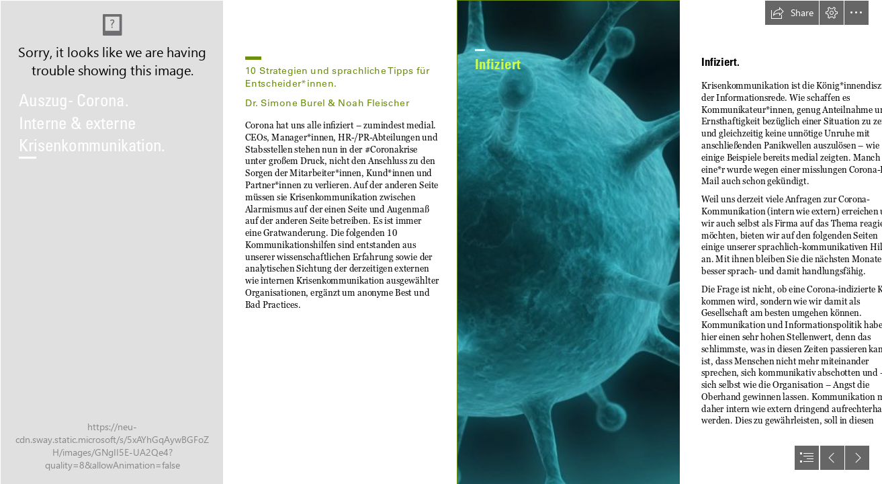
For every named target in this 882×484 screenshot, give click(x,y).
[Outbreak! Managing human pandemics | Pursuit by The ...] (568, 242)
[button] (792, 13)
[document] (441, 242)
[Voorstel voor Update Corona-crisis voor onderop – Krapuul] (111, 242)
